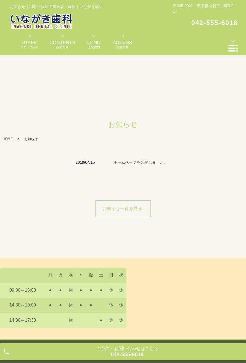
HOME (8, 139)
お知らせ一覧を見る (122, 208)
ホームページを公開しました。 (140, 162)
